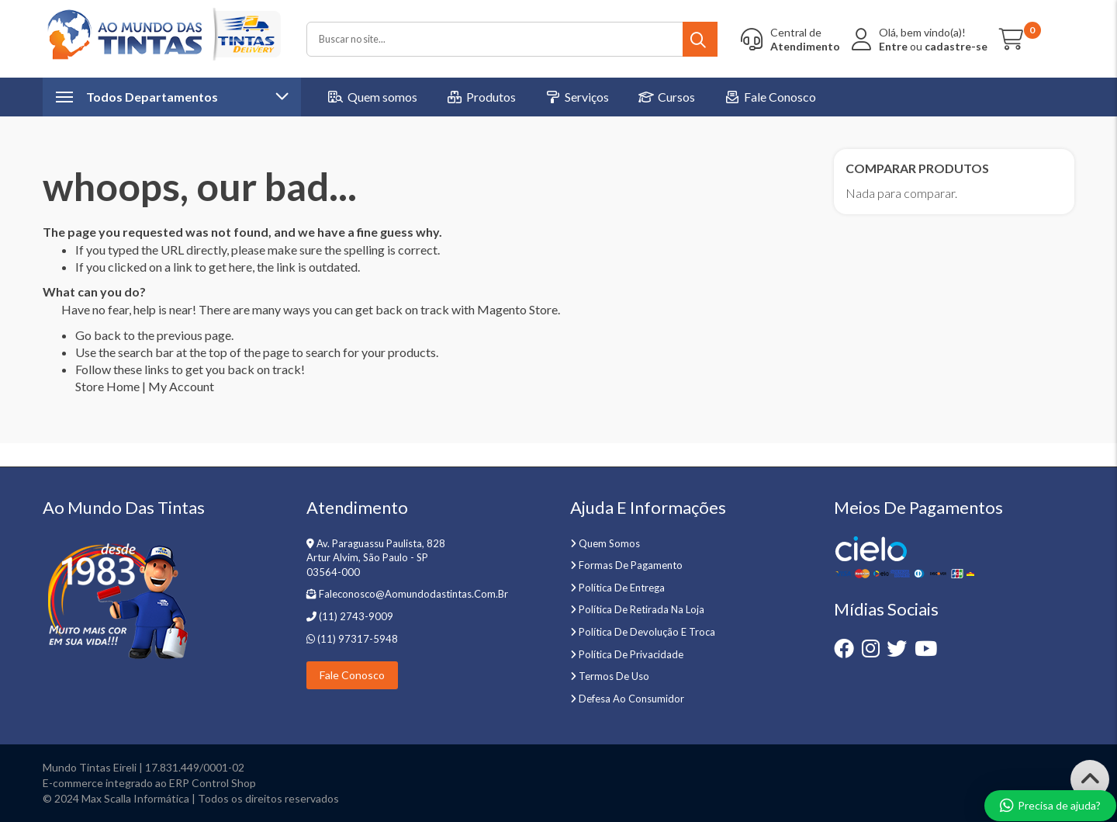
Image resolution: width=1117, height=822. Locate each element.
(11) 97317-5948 (356, 639)
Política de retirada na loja (641, 609)
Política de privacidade (631, 654)
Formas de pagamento (631, 565)
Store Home (107, 386)
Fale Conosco (352, 675)
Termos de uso (614, 676)
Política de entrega (622, 587)
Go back (98, 335)
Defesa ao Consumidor (631, 698)
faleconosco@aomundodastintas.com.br (413, 594)
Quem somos (609, 543)
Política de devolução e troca (647, 632)
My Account (181, 386)
